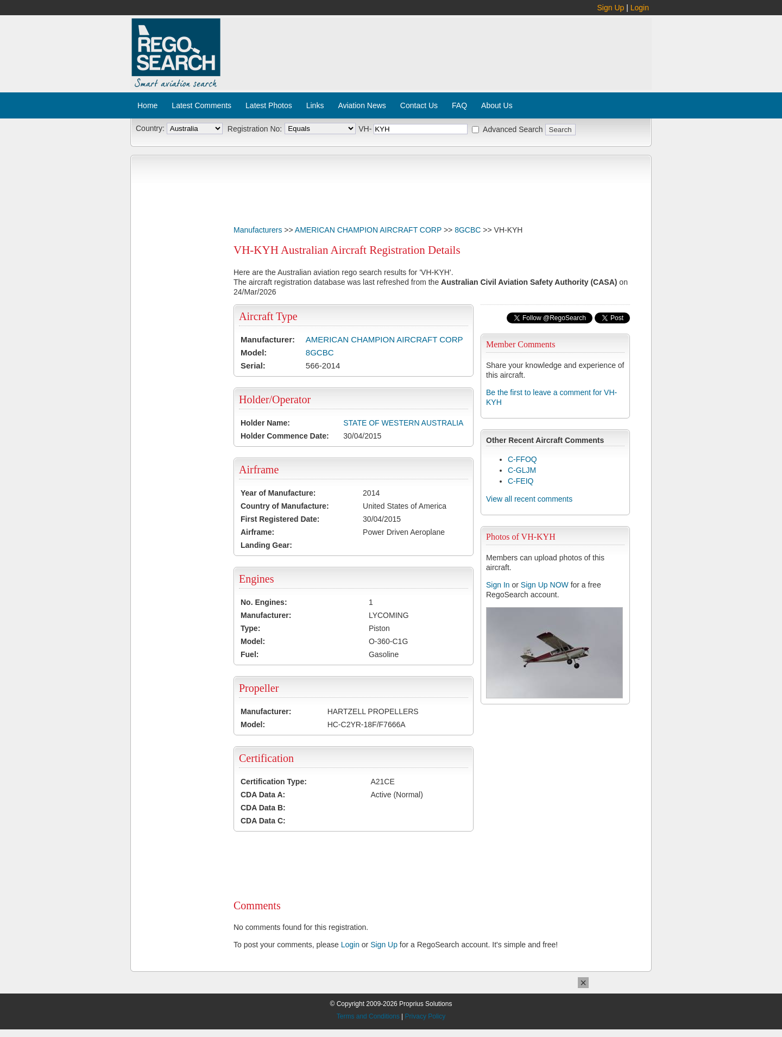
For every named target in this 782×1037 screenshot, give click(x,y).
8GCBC (468, 230)
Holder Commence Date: (285, 436)
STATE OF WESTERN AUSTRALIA (403, 422)
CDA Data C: (263, 820)
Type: (250, 628)
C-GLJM (522, 470)
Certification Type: (274, 781)
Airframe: (257, 532)
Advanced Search (513, 129)
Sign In (498, 584)
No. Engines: (264, 602)
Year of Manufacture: (278, 493)
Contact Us (419, 105)
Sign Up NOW (545, 584)
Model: (254, 352)
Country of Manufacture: (285, 506)
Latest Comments (201, 105)
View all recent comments (529, 499)
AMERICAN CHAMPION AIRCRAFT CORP (368, 230)
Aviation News (362, 105)
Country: (150, 128)
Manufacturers (258, 230)
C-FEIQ (520, 481)
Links (315, 105)
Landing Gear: (266, 545)
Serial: (253, 365)
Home (147, 105)
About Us (497, 105)
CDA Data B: (263, 807)
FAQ (459, 105)
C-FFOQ (522, 459)
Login (639, 7)
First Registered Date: (280, 519)
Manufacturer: (268, 339)
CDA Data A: (263, 794)
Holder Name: (265, 422)
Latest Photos (268, 105)
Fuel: (249, 654)
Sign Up (611, 7)
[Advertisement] (436, 47)
